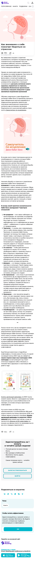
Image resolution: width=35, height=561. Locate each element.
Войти (17, 476)
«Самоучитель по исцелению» (15, 110)
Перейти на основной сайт (10, 539)
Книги (15, 6)
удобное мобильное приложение (18, 339)
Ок (18, 529)
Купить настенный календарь (11, 397)
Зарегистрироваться (17, 470)
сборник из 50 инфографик (19, 421)
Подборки (23, 6)
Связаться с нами (8, 550)
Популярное (6, 6)
